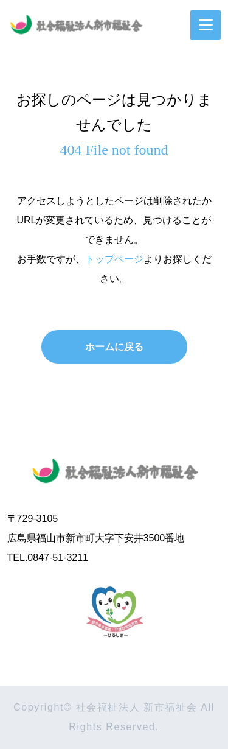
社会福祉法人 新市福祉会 (114, 468)
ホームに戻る (114, 347)
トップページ (114, 259)
